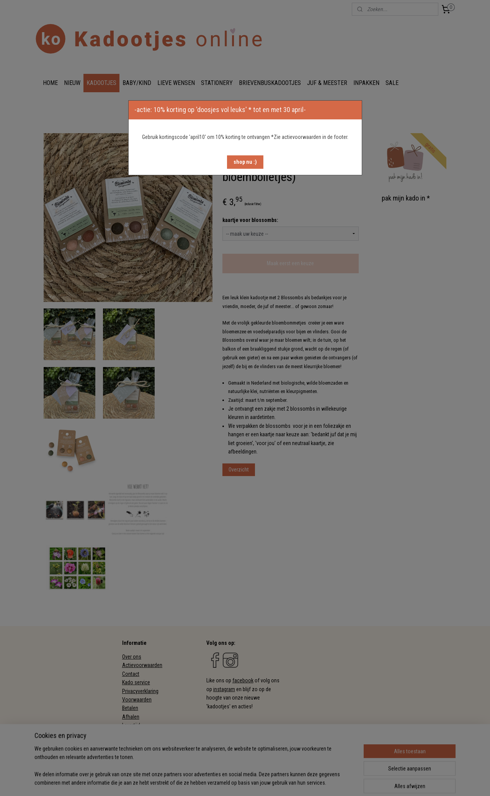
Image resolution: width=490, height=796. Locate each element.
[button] (245, 162)
